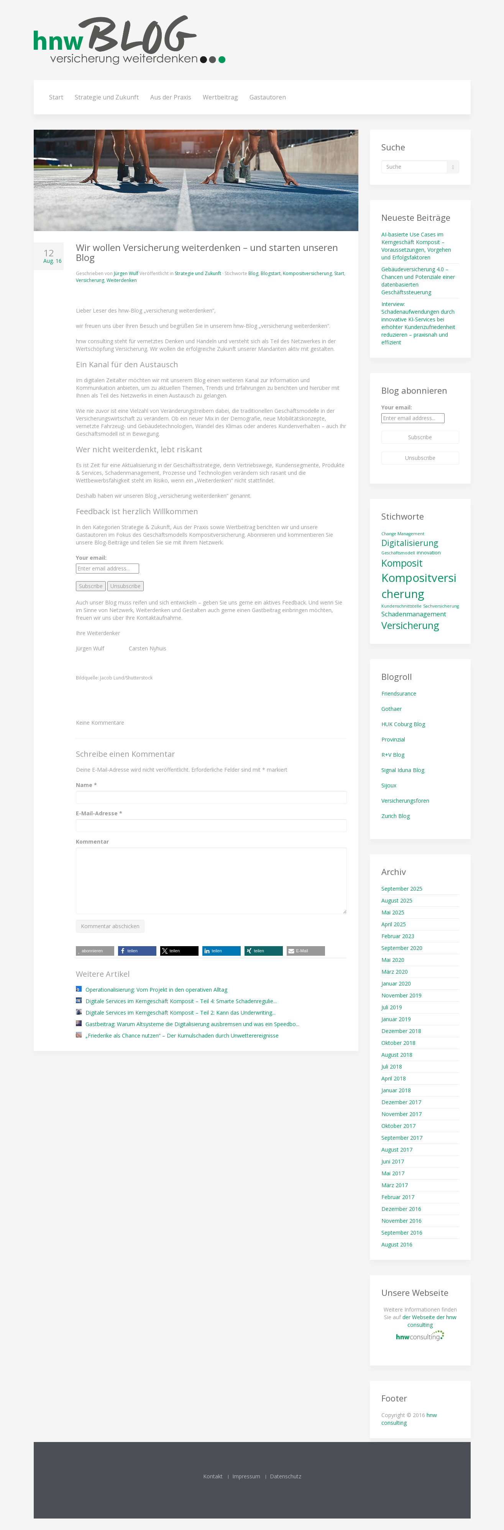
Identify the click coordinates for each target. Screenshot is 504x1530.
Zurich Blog (395, 816)
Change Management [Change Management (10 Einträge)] (402, 533)
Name (86, 785)
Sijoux (388, 785)
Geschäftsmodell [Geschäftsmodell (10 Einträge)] (398, 553)
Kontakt (213, 1476)
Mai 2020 (392, 959)
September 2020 (401, 948)
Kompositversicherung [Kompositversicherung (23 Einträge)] (418, 585)
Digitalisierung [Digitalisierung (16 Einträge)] (409, 542)
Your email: (91, 557)
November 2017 (401, 1114)
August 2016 (396, 1244)
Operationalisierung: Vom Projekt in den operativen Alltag (156, 989)
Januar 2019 (396, 1019)
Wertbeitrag (220, 97)
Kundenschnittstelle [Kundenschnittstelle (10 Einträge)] (401, 606)
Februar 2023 (397, 936)
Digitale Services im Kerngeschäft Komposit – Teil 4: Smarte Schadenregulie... (181, 1001)
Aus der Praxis (170, 97)
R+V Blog (392, 754)
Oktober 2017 (398, 1125)
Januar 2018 (396, 1090)
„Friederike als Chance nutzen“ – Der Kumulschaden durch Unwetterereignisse (182, 1035)
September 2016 (401, 1232)
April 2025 (393, 924)
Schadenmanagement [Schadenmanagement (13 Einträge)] (413, 613)
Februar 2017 (397, 1197)
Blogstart (271, 273)
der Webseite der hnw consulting (429, 1320)
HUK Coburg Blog (403, 724)
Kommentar (92, 841)
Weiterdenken (122, 280)
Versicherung (90, 280)
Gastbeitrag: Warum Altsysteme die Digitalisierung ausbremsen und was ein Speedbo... (192, 1024)
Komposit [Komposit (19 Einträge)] (402, 562)
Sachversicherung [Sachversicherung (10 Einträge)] (441, 606)
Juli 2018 (391, 1066)
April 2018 (393, 1078)
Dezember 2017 (401, 1102)
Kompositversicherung (307, 273)
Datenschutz (285, 1476)
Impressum (246, 1476)
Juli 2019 (391, 1007)
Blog (253, 273)
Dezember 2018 (401, 1031)
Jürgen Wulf (126, 273)
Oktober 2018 (398, 1042)
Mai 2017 (392, 1173)
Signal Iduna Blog (402, 770)
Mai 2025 (392, 912)
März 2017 (394, 1185)
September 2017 (401, 1137)
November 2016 (401, 1220)
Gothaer (391, 708)
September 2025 (401, 888)
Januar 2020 (396, 983)
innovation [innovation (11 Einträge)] (429, 552)
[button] (137, 951)
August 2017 (396, 1149)
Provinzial (393, 739)
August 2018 (396, 1054)
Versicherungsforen (405, 800)
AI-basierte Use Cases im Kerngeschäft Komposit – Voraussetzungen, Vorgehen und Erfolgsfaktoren (416, 246)
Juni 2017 (392, 1161)
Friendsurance (398, 693)
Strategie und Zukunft (107, 97)
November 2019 (401, 995)
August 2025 (396, 900)
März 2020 (394, 971)
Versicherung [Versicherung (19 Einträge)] (410, 625)
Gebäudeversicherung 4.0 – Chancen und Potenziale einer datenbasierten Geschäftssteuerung (418, 281)
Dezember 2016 (401, 1208)
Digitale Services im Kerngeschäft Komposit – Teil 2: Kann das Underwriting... (180, 1012)
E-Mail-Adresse (99, 813)
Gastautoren (268, 97)
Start (56, 97)
